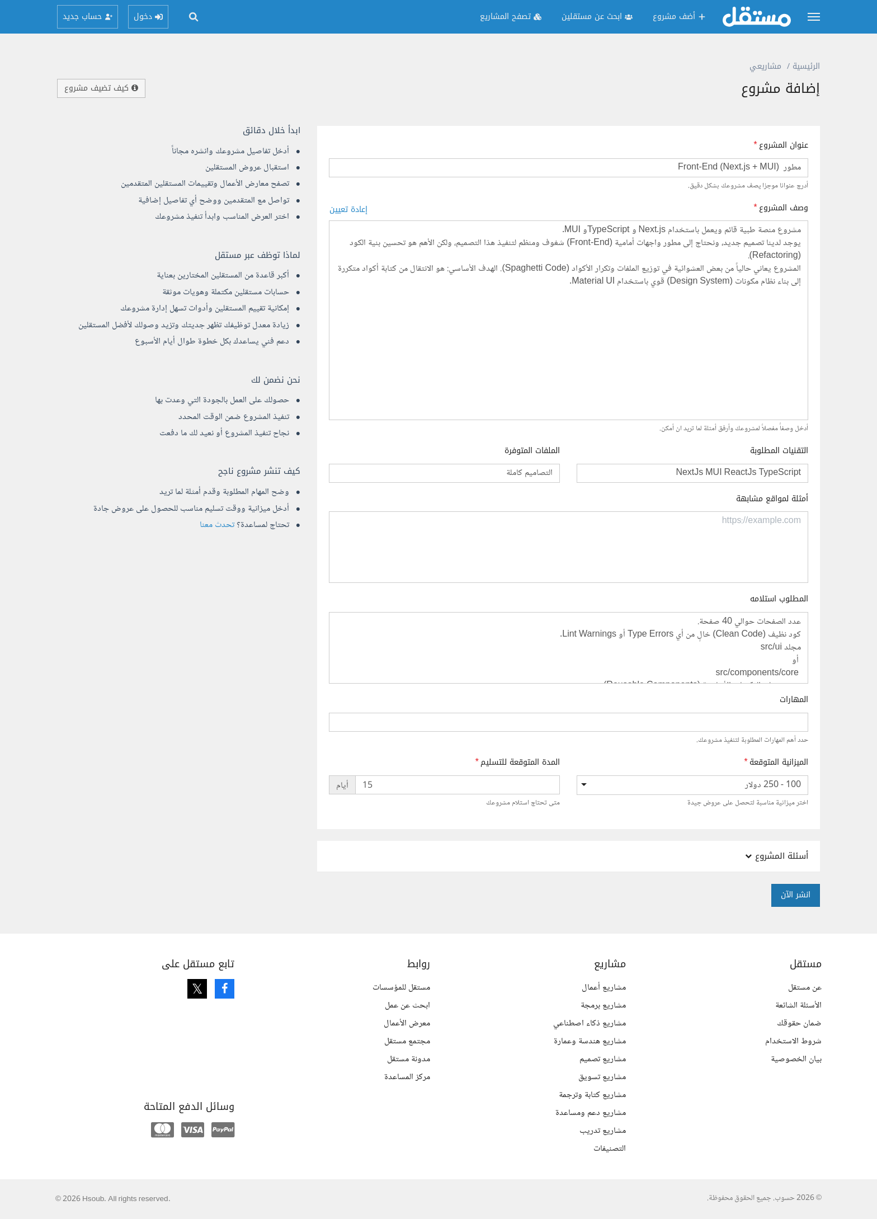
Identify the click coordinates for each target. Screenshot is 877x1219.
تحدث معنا (217, 525)
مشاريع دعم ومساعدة (590, 1113)
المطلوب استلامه (779, 599)
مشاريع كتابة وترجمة (592, 1095)
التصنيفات (609, 1148)
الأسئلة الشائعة (798, 1005)
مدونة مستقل (408, 1059)
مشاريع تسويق (602, 1077)
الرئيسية (806, 66)
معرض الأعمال (407, 1023)
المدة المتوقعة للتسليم (520, 762)
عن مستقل (805, 987)
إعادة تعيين (348, 209)
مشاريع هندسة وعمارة (590, 1041)
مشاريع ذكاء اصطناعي (589, 1023)
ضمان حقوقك (799, 1023)
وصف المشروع (783, 208)
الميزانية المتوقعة (778, 762)
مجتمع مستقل (407, 1041)
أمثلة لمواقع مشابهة (772, 499)
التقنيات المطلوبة (779, 451)
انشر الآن (795, 894)
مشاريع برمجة (603, 1005)
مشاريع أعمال (604, 987)
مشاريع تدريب (602, 1130)
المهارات (794, 700)
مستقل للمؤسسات (401, 987)
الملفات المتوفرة (532, 451)
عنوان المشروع (783, 145)
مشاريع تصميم (602, 1059)
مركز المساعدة (407, 1077)
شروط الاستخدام (793, 1041)
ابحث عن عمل (407, 1005)
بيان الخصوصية (796, 1059)
